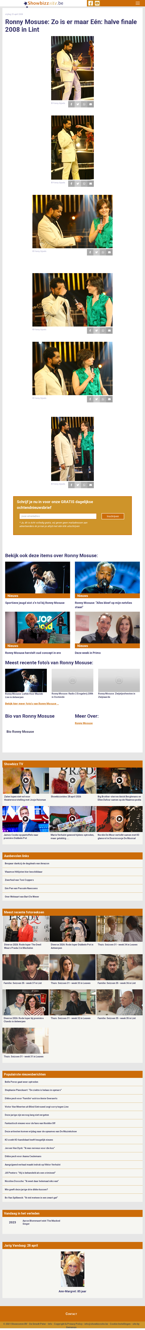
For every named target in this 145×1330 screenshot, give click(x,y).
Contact (71, 1314)
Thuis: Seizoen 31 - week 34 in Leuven (117, 944)
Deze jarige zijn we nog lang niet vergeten (27, 1115)
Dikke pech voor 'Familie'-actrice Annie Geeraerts (31, 1098)
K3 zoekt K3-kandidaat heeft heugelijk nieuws (29, 1140)
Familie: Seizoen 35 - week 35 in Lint (117, 1018)
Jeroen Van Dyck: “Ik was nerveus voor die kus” (30, 1148)
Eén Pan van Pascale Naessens (21, 888)
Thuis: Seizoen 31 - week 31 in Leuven (23, 1056)
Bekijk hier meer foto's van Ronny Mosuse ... (32, 703)
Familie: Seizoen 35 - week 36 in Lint (117, 983)
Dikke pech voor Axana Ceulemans (23, 1156)
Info (50, 1324)
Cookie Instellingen (120, 1324)
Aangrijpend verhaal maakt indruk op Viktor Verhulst (32, 1164)
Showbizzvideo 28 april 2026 (66, 796)
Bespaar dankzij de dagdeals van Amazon (27, 863)
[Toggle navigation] (138, 3)
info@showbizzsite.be (96, 1324)
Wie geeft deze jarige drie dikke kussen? (26, 1189)
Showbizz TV (13, 764)
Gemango (71, 1327)
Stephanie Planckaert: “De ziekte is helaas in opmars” (33, 1090)
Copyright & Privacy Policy (68, 1324)
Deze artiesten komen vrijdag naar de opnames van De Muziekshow (41, 1131)
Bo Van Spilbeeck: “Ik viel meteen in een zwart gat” (31, 1197)
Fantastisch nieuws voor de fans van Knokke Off (30, 1123)
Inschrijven (113, 516)
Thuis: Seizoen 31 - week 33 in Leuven (70, 983)
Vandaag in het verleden (21, 1213)
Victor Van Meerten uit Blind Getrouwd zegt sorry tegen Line (36, 1106)
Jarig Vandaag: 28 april (21, 1245)
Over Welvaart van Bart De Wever (22, 896)
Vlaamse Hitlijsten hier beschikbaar (24, 872)
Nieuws (13, 596)
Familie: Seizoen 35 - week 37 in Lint (23, 983)
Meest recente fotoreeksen (24, 912)
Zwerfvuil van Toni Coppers (19, 880)
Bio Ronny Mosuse (20, 732)
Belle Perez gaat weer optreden (21, 1082)
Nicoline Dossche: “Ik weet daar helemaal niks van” (32, 1181)
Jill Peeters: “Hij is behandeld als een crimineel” (30, 1173)
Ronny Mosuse (84, 723)
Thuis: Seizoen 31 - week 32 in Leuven (70, 1018)
